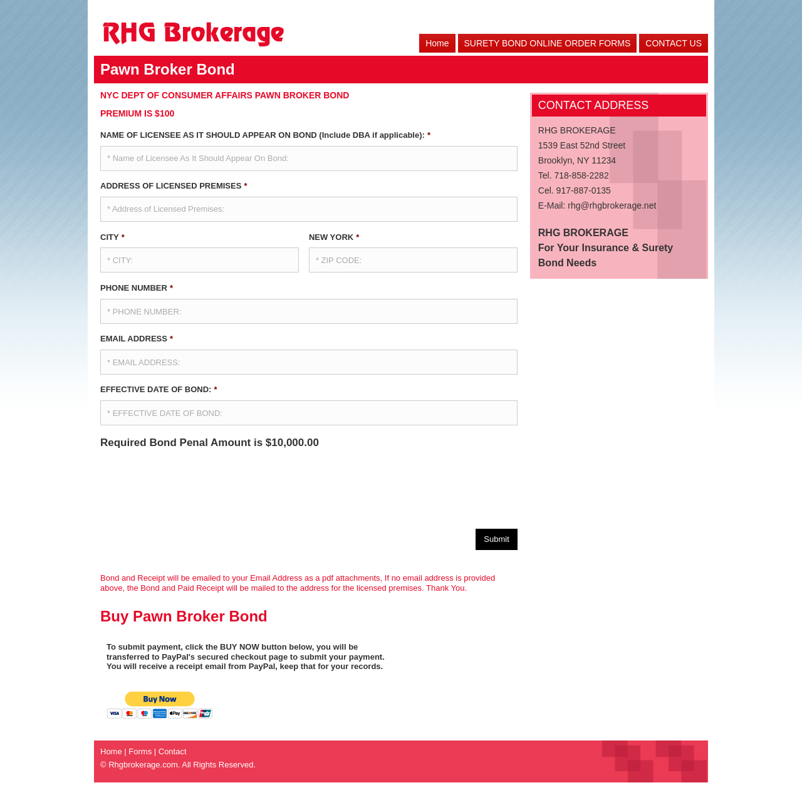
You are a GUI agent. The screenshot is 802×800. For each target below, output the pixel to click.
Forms (140, 751)
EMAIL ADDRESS (136, 338)
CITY (112, 237)
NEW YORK (334, 237)
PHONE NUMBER (136, 288)
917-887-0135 (583, 190)
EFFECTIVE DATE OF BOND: (158, 389)
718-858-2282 (581, 175)
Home (437, 43)
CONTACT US (673, 43)
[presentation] (195, 484)
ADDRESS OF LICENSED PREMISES (173, 185)
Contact (173, 751)
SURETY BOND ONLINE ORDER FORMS (547, 43)
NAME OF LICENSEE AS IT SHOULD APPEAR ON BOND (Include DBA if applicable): (265, 135)
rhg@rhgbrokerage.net (612, 205)
